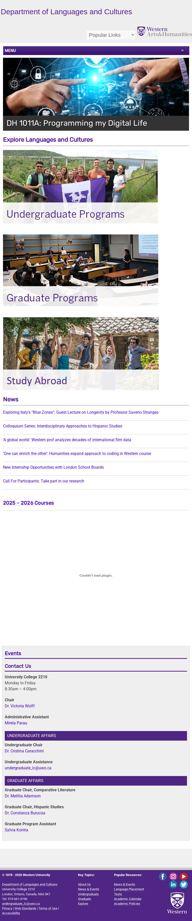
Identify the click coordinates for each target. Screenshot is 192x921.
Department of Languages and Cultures (30, 884)
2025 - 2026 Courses (28, 503)
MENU (10, 50)
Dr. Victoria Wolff (20, 706)
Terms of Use (48, 908)
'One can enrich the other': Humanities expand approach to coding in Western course (77, 453)
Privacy (7, 908)
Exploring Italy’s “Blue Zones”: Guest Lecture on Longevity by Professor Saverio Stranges (80, 412)
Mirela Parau (16, 723)
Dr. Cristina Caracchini (24, 751)
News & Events (88, 889)
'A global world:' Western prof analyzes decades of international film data (67, 439)
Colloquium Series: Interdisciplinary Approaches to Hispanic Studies (62, 426)
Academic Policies (127, 904)
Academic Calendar (128, 899)
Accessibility (11, 913)
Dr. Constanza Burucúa (25, 813)
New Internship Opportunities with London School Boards (53, 467)
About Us (84, 884)
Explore (83, 904)
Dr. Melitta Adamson (23, 796)
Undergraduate (88, 894)
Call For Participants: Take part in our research (43, 481)
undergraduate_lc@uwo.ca (28, 768)
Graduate (84, 899)
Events (13, 653)
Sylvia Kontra (16, 830)
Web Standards (25, 908)
